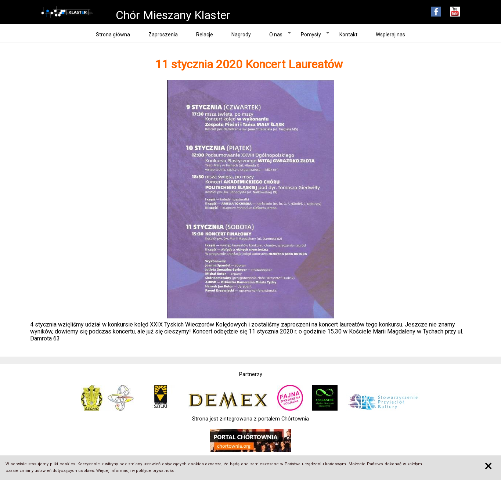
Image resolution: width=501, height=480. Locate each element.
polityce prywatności (156, 470)
